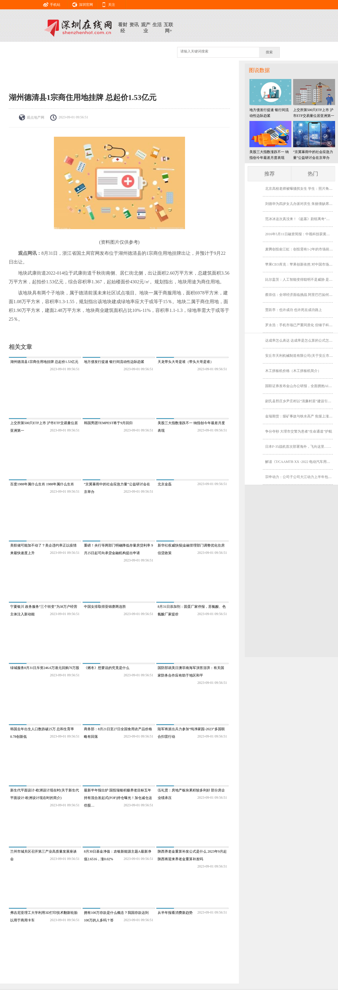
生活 (157, 24)
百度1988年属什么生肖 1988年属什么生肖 (42, 484)
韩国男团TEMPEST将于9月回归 (108, 423)
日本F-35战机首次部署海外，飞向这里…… (298, 447)
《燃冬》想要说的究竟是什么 (106, 668)
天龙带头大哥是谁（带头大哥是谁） (186, 362)
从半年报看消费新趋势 (175, 913)
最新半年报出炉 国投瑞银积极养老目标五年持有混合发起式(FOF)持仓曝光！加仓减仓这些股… (118, 797)
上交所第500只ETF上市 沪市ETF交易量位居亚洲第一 (313, 113)
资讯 (134, 24)
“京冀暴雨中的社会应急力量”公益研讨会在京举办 (313, 155)
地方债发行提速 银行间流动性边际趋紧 (114, 362)
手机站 (49, 4)
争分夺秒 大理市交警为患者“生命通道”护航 (298, 431)
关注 (106, 4)
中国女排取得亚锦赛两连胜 (105, 607)
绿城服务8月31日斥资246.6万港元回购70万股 (44, 668)
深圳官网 (80, 4)
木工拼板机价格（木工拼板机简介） (293, 371)
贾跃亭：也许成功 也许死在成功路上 (293, 310)
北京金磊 (165, 484)
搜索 (269, 52)
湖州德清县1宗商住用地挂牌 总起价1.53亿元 (44, 362)
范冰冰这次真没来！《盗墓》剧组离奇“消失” (300, 219)
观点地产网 (35, 117)
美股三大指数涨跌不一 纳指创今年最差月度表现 (269, 155)
